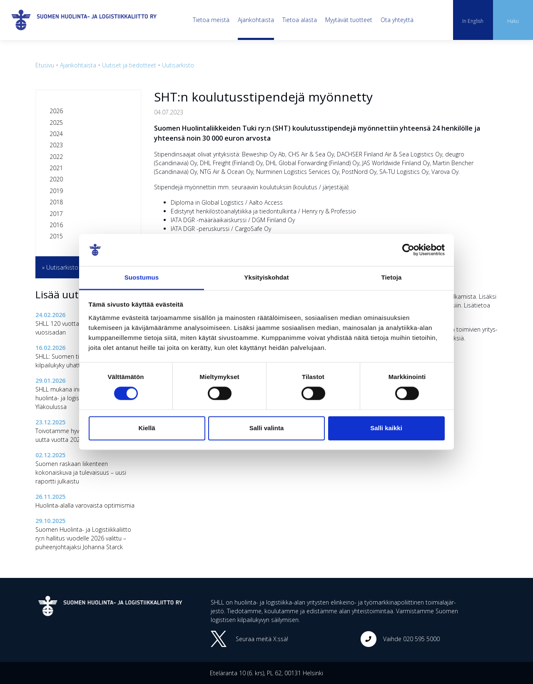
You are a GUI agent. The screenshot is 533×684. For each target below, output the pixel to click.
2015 (56, 236)
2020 (56, 179)
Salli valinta (266, 427)
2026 (56, 111)
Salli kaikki (386, 427)
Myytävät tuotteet (348, 20)
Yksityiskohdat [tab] (266, 277)
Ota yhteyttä (397, 20)
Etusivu (44, 65)
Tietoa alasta (299, 20)
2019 (56, 191)
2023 (56, 145)
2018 (56, 202)
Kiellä (146, 427)
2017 (56, 214)
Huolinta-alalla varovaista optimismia (84, 505)
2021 (56, 168)
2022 (56, 157)
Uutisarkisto (178, 65)
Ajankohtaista (256, 20)
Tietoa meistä (211, 20)
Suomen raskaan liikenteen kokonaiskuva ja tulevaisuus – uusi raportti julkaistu (80, 472)
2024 (56, 134)
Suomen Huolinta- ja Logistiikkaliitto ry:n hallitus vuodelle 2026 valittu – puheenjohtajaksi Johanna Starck (83, 538)
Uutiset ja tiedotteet (129, 65)
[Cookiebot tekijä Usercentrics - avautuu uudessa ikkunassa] (408, 250)
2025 (56, 122)
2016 (56, 225)
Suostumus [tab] (142, 277)
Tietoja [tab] (391, 277)
